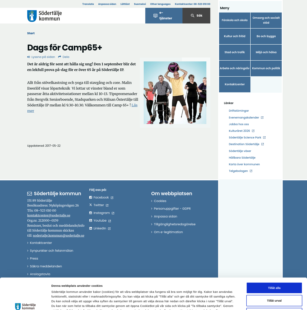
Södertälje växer (240, 151)
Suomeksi (140, 4)
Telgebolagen (238, 171)
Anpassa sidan (107, 4)
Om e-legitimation (168, 232)
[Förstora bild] (175, 92)
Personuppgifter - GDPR (172, 208)
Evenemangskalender (244, 118)
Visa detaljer (214, 302)
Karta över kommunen (244, 164)
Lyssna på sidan (41, 57)
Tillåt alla (274, 262)
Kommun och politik (266, 68)
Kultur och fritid (234, 36)
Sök (196, 15)
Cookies (160, 201)
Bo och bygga (266, 36)
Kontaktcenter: (192, 4)
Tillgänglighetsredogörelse (174, 224)
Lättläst (125, 4)
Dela (63, 57)
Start (31, 33)
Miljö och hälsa (266, 52)
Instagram (102, 213)
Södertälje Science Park (245, 137)
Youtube (100, 220)
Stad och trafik (235, 52)
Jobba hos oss (239, 124)
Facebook (101, 197)
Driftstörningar (239, 111)
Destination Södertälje (244, 144)
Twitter (99, 205)
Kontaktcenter (235, 84)
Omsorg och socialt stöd (266, 20)
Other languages (160, 4)
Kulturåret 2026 (239, 131)
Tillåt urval (274, 275)
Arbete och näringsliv (235, 68)
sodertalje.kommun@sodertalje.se (58, 235)
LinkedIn (100, 228)
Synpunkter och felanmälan (51, 250)
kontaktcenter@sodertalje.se (48, 215)
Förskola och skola (235, 20)
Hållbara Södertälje (242, 158)
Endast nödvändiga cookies (274, 287)
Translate (88, 4)
